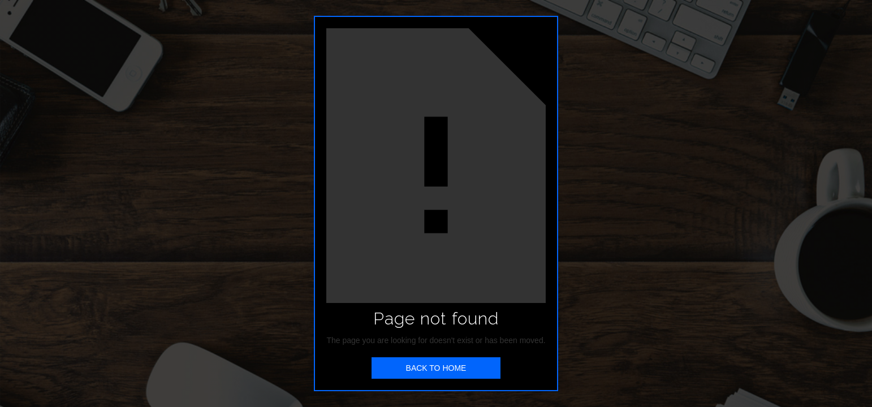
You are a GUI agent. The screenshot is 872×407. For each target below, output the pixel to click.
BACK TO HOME (436, 368)
